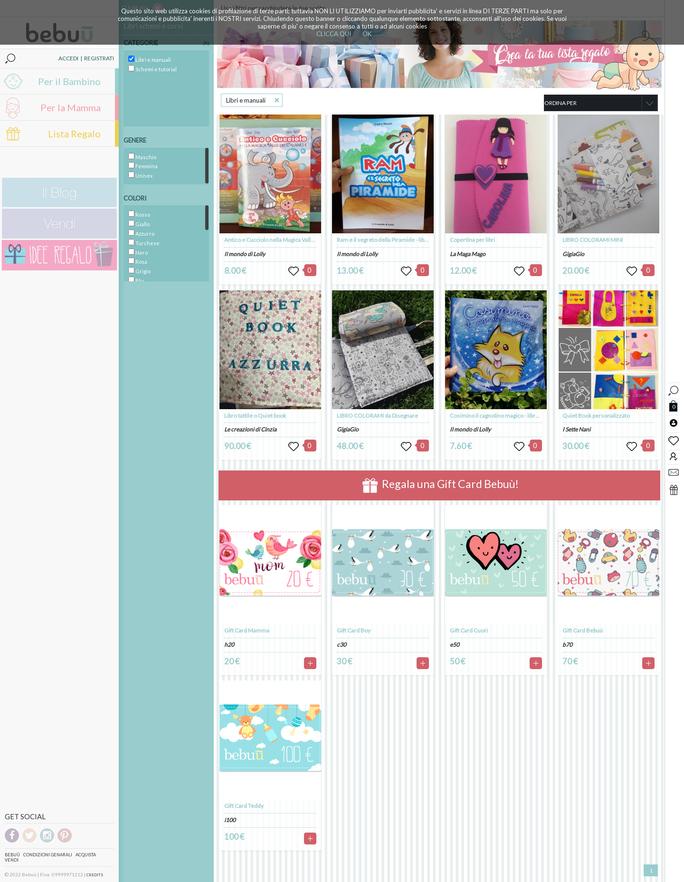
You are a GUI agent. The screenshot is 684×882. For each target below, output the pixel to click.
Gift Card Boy (353, 630)
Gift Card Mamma (246, 630)
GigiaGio (348, 429)
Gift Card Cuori (469, 630)
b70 (567, 644)
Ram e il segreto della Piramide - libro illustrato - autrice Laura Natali (421, 239)
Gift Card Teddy (244, 805)
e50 (454, 644)
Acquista (86, 854)
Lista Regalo (74, 133)
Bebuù (12, 854)
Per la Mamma (70, 107)
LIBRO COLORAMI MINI (592, 239)
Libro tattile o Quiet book (255, 415)
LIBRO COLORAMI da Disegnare (377, 415)
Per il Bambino (69, 81)
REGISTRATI (99, 58)
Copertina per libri (472, 239)
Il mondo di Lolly (244, 254)
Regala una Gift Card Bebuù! (440, 485)
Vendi (12, 860)
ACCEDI (68, 58)
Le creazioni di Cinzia (250, 429)
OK (366, 34)
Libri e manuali (246, 100)
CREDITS (94, 874)
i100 (230, 820)
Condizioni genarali (47, 854)
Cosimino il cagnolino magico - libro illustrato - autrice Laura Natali (532, 415)
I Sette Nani (576, 429)
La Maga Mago (467, 254)
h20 (229, 644)
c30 (341, 644)
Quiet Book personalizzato (596, 415)
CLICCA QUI (333, 34)
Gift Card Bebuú (582, 630)
